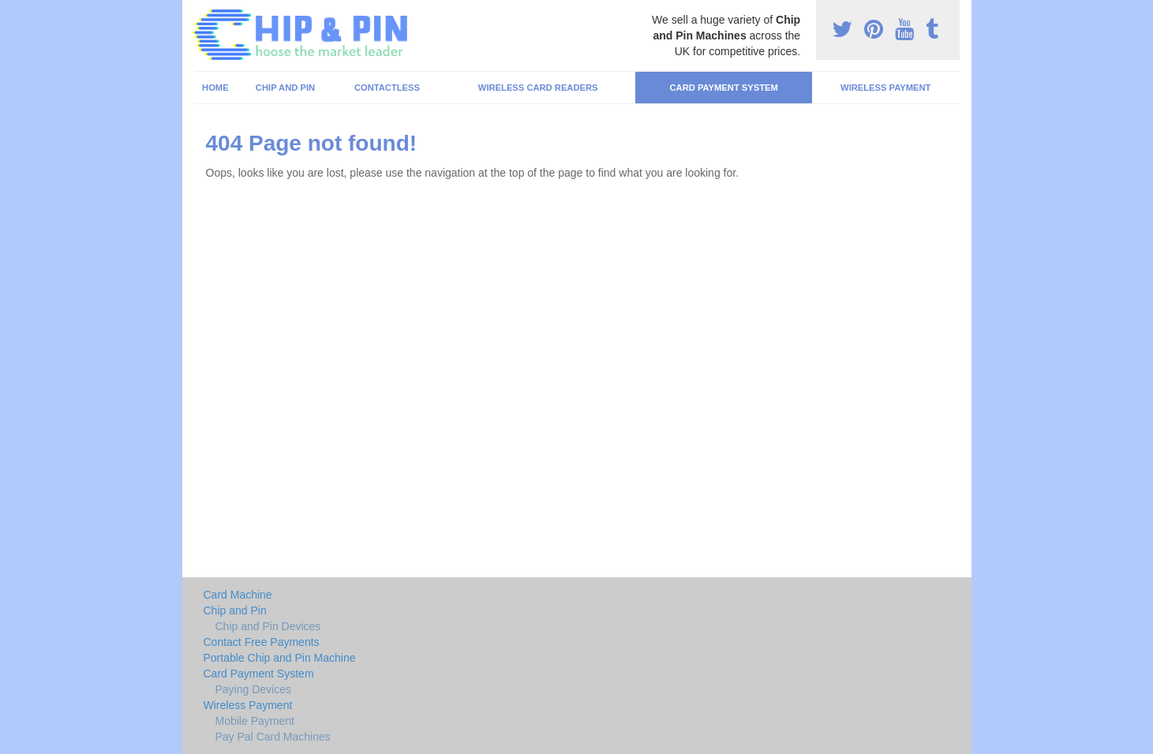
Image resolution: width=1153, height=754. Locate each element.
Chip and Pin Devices (268, 626)
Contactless (387, 87)
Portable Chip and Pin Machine (280, 657)
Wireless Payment (885, 87)
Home (215, 87)
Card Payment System (723, 87)
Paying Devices (253, 689)
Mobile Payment (254, 721)
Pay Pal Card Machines (273, 736)
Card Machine (238, 594)
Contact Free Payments (262, 642)
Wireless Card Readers (538, 87)
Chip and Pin (285, 87)
